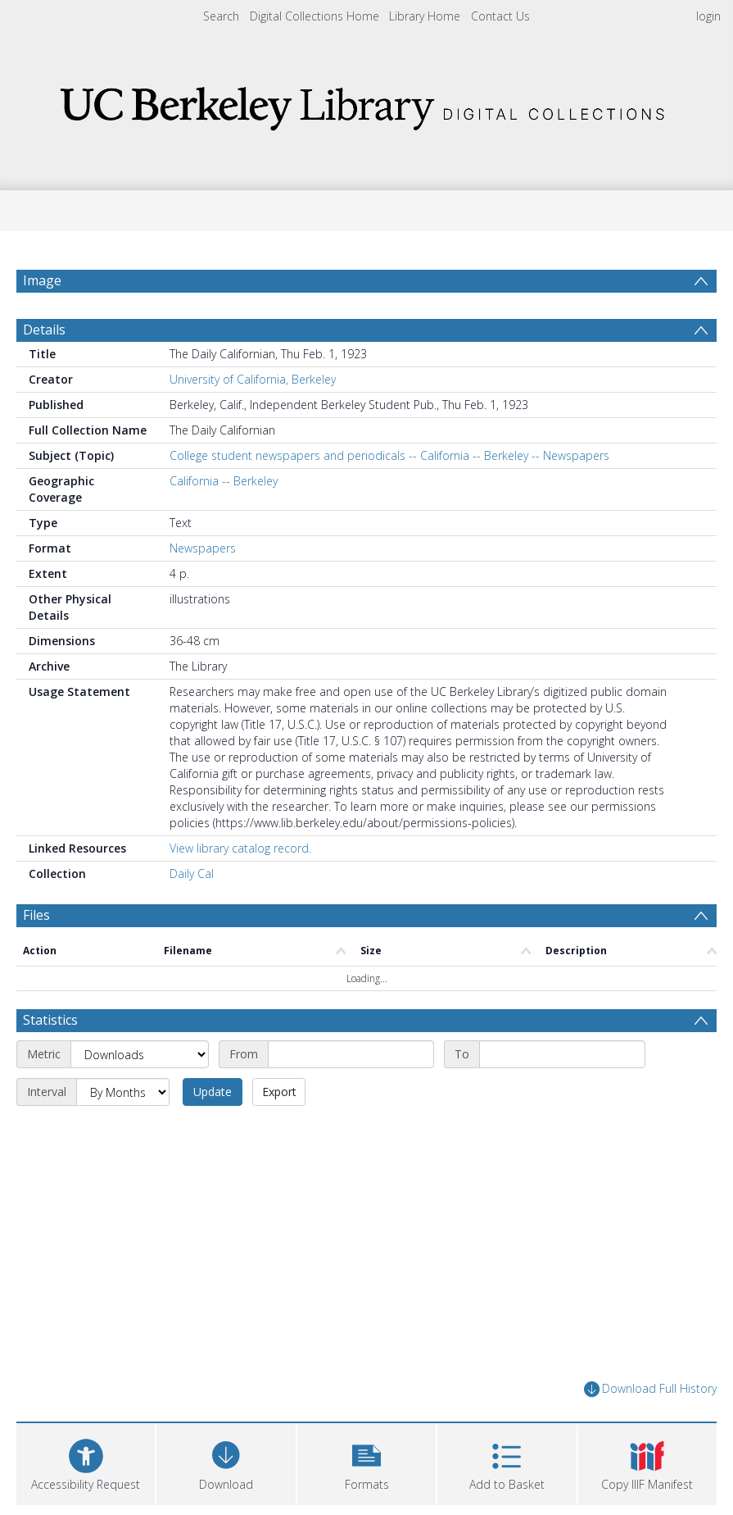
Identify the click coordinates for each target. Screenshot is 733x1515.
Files (36, 915)
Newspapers (203, 548)
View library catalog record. (240, 848)
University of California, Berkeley (253, 379)
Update (212, 1091)
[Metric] (139, 1054)
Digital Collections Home (314, 16)
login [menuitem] (708, 16)
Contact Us (500, 16)
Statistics (50, 1020)
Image (42, 280)
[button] (366, 1462)
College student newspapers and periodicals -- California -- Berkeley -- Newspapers (389, 455)
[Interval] (123, 1092)
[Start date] (351, 1054)
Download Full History (650, 1389)
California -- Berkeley (224, 481)
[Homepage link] (367, 103)
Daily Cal (192, 873)
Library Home (424, 16)
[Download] (225, 1462)
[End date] (562, 1054)
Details (44, 330)
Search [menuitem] (221, 16)
